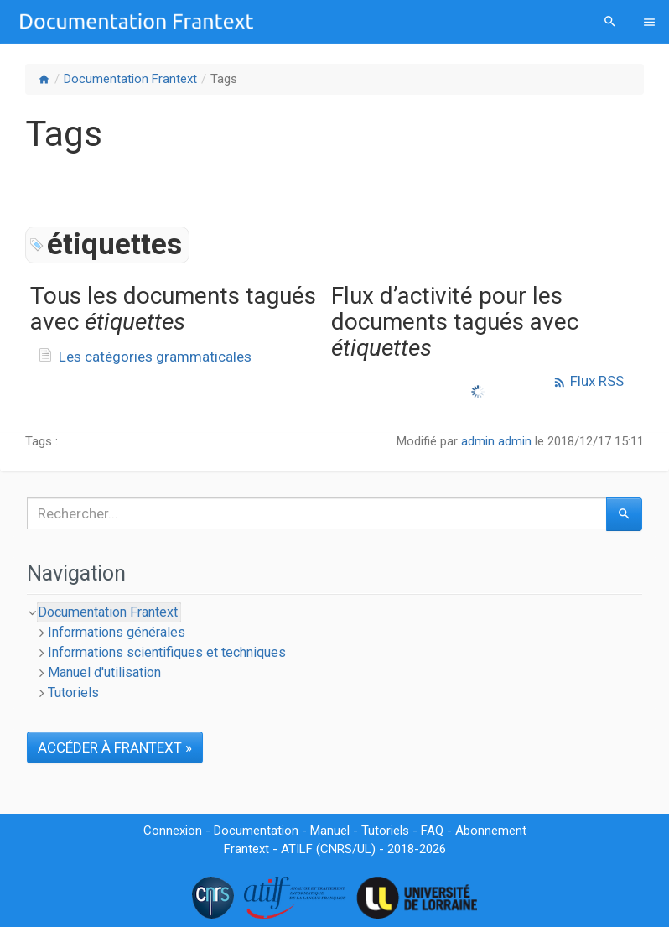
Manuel (330, 830)
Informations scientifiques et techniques (167, 652)
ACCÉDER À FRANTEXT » (115, 747)
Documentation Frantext (130, 78)
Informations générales (116, 632)
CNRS (336, 849)
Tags (223, 78)
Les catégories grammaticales (155, 356)
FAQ (432, 830)
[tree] (334, 652)
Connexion (172, 830)
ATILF (297, 849)
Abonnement (490, 830)
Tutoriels (73, 692)
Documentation (256, 830)
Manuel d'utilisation (104, 672)
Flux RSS (588, 380)
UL (364, 849)
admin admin (496, 441)
